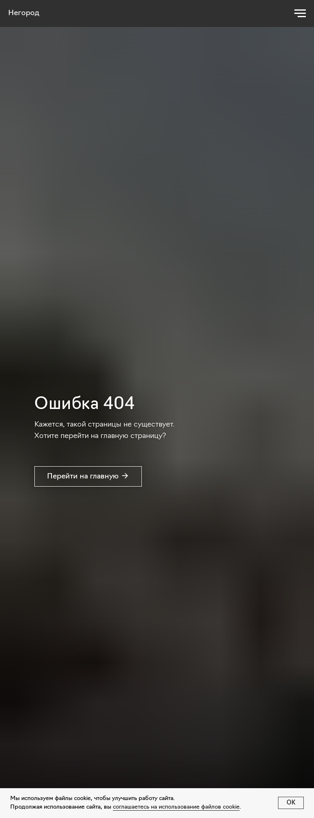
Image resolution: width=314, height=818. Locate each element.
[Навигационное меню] (300, 13)
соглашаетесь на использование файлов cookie (176, 807)
